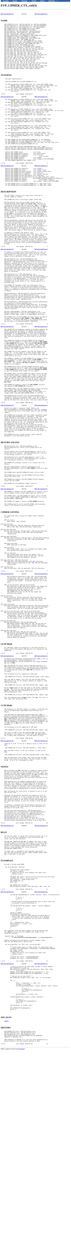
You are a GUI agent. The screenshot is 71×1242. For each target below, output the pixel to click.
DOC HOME (6, 0)
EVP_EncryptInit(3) (7, 15)
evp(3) (6, 1210)
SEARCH (42, 0)
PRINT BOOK (51, 0)
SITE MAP (14, 0)
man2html (22, 1241)
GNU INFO (34, 0)
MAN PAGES (24, 0)
